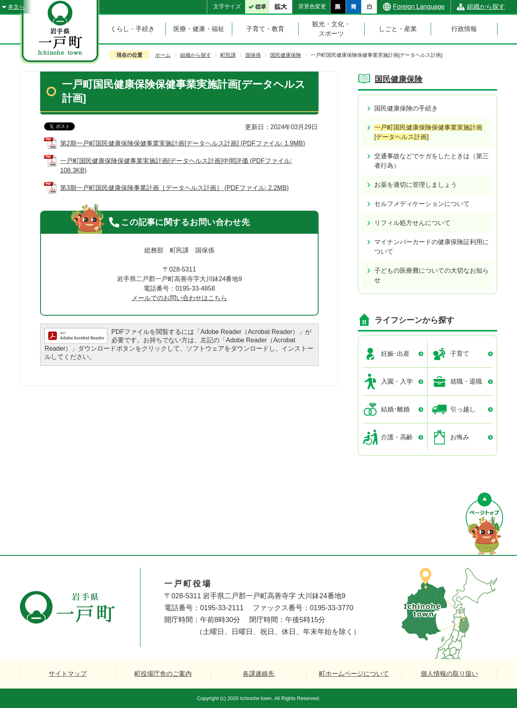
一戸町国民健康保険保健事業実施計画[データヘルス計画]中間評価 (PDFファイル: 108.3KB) (176, 165)
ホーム (163, 55)
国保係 (253, 55)
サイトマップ (68, 673)
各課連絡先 (258, 673)
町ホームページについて (354, 673)
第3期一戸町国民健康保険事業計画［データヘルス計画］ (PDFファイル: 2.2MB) (174, 187)
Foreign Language (419, 6)
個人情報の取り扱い (449, 673)
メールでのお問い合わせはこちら (179, 298)
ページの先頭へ (484, 524)
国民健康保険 (285, 55)
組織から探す (486, 6)
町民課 (228, 55)
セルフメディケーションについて (422, 203)
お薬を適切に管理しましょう (415, 184)
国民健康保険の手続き (406, 108)
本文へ (16, 7)
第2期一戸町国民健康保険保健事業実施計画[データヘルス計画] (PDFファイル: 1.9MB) (182, 143)
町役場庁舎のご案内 (163, 673)
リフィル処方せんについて (412, 222)
